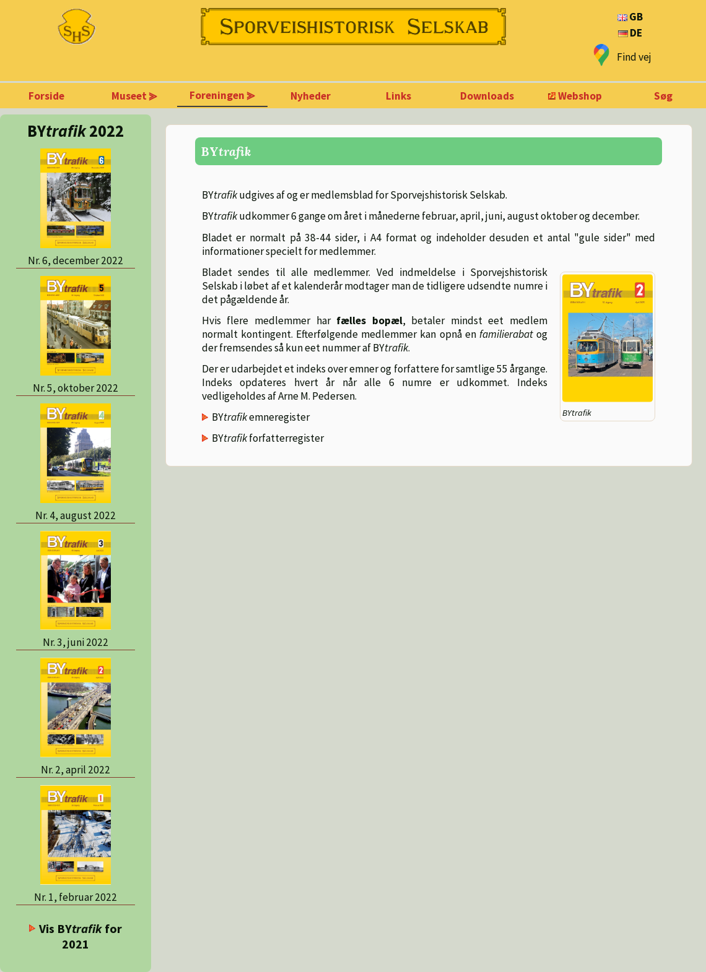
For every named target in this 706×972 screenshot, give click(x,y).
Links (398, 96)
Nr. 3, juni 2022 (75, 642)
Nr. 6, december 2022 (75, 260)
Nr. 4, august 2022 (75, 515)
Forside (46, 96)
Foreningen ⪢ (222, 95)
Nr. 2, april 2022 (75, 769)
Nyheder (310, 96)
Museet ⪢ (134, 96)
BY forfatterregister (268, 438)
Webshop (580, 96)
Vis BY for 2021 (80, 936)
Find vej (634, 57)
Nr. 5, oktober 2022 (75, 388)
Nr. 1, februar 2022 (75, 897)
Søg (663, 96)
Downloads (487, 96)
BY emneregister (261, 417)
